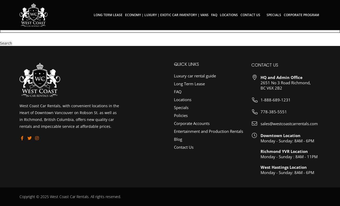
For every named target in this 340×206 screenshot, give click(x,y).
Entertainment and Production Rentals (208, 135)
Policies (181, 119)
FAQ (214, 15)
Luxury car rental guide (195, 79)
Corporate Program (301, 15)
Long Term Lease (108, 15)
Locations (229, 15)
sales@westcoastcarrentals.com (289, 128)
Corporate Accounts (192, 127)
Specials (274, 15)
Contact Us (250, 15)
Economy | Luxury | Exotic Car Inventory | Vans (167, 15)
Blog (178, 143)
